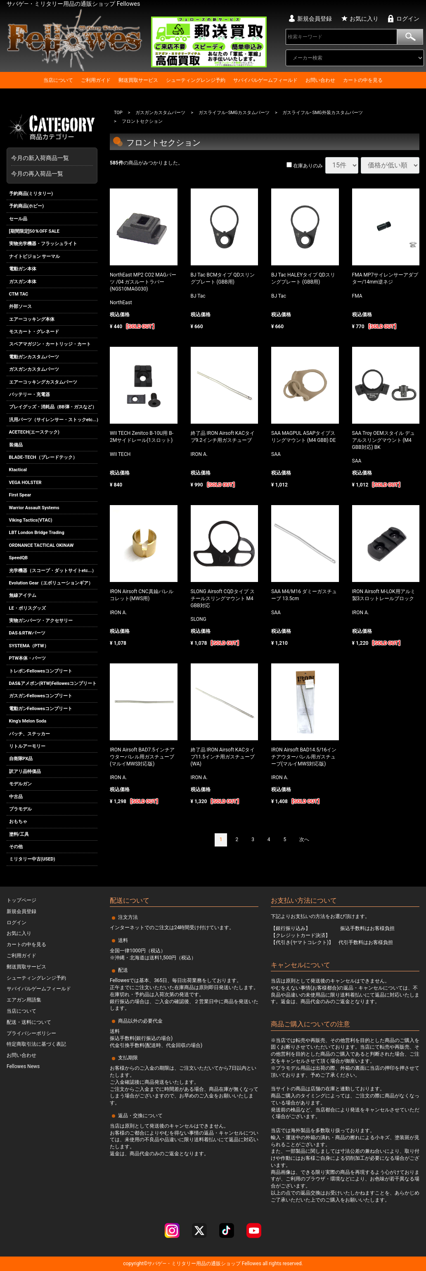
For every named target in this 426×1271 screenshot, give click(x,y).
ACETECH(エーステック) (34, 432)
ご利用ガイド (96, 80)
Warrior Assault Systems (34, 507)
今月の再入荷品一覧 (37, 173)
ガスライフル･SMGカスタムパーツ (234, 112)
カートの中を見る (363, 80)
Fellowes (251, 1263)
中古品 (16, 796)
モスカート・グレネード (34, 331)
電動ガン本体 (22, 269)
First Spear (20, 495)
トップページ (21, 900)
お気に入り (364, 18)
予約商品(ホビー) (26, 206)
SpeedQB (18, 557)
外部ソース (20, 306)
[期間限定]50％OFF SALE (34, 231)
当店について (58, 80)
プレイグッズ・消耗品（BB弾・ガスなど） (53, 407)
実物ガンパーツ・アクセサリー (41, 620)
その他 (16, 846)
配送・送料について (29, 1022)
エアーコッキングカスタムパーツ (43, 382)
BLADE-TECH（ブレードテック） (43, 457)
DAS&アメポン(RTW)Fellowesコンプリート (53, 683)
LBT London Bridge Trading (36, 532)
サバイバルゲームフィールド (265, 80)
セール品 (18, 219)
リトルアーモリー (27, 746)
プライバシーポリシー (31, 1033)
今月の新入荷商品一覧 (50, 158)
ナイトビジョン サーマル (34, 256)
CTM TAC (18, 294)
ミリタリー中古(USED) (32, 859)
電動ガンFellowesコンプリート (41, 708)
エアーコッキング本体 (31, 319)
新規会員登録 (314, 18)
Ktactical (18, 470)
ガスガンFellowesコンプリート (41, 696)
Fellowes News (23, 1066)
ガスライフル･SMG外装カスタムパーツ (323, 112)
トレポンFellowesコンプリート (41, 671)
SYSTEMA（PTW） (29, 646)
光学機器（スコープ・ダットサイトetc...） (53, 570)
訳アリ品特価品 (25, 771)
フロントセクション (142, 121)
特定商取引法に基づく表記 (36, 1044)
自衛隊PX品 (21, 758)
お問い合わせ (320, 80)
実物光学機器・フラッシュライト (43, 243)
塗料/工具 (19, 834)
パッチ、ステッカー (29, 734)
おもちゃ (18, 821)
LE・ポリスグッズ (27, 608)
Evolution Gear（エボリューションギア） (51, 583)
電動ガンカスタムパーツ (34, 357)
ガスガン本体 (22, 281)
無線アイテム (22, 595)
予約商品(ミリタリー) (31, 193)
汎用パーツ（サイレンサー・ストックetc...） (53, 419)
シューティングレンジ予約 (195, 80)
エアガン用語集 (24, 1000)
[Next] (304, 840)
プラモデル (20, 809)
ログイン (407, 18)
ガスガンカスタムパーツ (34, 369)
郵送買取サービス (138, 80)
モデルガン (20, 784)
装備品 (16, 445)
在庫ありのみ (304, 166)
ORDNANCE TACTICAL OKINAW (41, 545)
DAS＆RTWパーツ (27, 633)
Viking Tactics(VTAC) (30, 520)
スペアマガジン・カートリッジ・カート (50, 344)
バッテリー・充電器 (29, 394)
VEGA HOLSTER (25, 482)
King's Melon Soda (28, 721)
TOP (118, 112)
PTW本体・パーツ (27, 658)
